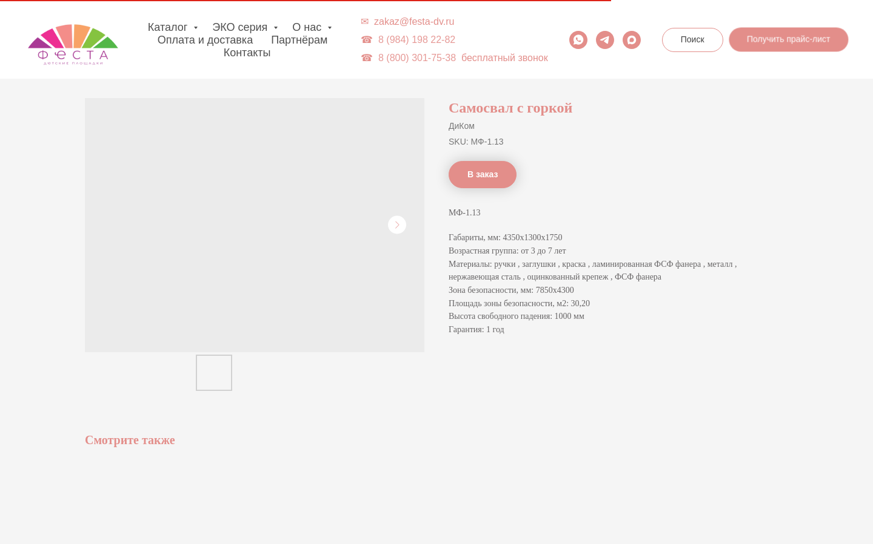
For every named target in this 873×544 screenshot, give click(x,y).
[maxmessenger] (632, 40)
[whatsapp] (578, 40)
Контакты (247, 53)
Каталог (169, 27)
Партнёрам (299, 40)
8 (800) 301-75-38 (417, 58)
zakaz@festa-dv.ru (414, 21)
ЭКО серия (241, 27)
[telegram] (605, 40)
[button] (789, 39)
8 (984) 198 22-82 (416, 39)
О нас (308, 27)
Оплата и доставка (205, 40)
